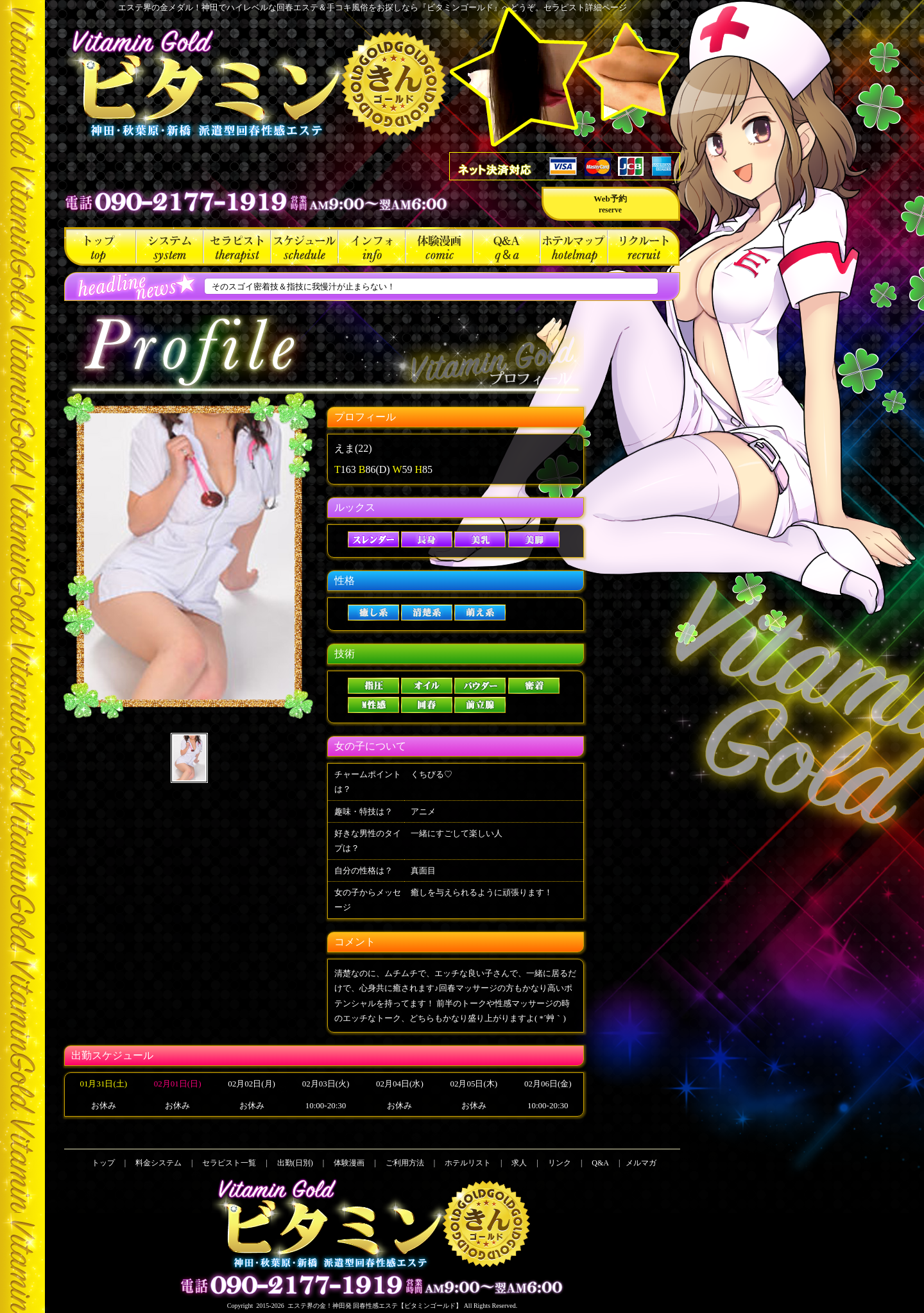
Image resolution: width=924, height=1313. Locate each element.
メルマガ (641, 1162)
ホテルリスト (574, 246)
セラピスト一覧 (237, 246)
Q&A (506, 246)
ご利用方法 (372, 246)
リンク (559, 1162)
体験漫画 (439, 246)
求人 (644, 246)
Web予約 (610, 204)
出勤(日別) (304, 246)
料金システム (169, 246)
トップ (100, 246)
